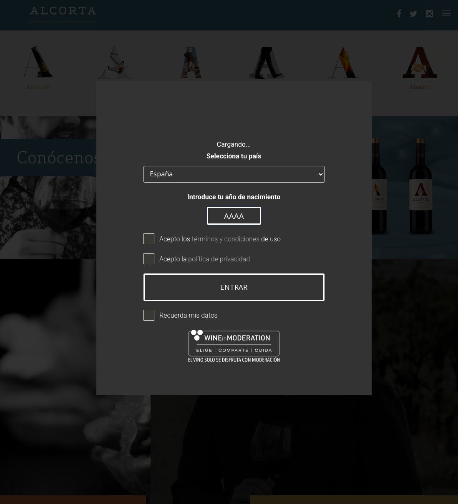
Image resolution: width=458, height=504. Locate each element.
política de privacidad (214, 255)
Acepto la (199, 255)
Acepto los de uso (215, 235)
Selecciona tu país (228, 152)
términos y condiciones (220, 235)
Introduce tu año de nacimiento (228, 193)
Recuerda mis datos (183, 311)
